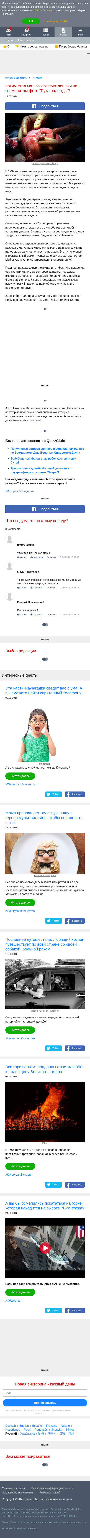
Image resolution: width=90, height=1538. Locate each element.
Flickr (45, 1143)
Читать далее (20, 776)
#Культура (12, 910)
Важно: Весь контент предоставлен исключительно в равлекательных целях (45, 1522)
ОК (31, 21)
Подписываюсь (45, 1402)
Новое (8, 40)
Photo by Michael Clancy (45, 163)
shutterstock (45, 763)
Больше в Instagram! (45, 875)
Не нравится (36, 557)
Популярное (26, 40)
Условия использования (18, 1492)
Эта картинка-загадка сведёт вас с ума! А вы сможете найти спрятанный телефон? (43, 690)
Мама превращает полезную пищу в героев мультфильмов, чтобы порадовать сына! (44, 818)
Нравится (22, 557)
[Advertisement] (45, 352)
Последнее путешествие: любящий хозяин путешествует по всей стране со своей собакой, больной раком (44, 944)
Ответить (51, 557)
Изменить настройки (55, 21)
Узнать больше (43, 10)
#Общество (26, 491)
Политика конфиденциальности (52, 1488)
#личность (28, 784)
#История (11, 491)
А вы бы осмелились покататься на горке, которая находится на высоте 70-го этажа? (44, 1205)
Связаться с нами (13, 1488)
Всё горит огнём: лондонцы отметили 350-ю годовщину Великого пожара (44, 1069)
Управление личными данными (19, 1528)
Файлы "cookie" (50, 1492)
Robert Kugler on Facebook (45, 1010)
